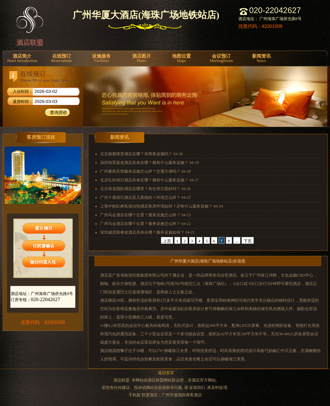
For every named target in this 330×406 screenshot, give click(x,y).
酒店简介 (22, 58)
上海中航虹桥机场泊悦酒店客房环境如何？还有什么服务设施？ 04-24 (161, 206)
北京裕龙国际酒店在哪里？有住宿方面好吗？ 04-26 (145, 188)
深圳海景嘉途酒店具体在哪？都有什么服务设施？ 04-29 (149, 162)
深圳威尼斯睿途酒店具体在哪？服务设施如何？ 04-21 (147, 232)
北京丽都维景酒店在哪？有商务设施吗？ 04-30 (141, 154)
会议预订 (221, 58)
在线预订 (61, 58)
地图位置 (181, 58)
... (236, 241)
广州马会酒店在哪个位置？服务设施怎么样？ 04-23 (145, 215)
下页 (248, 241)
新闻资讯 (261, 58)
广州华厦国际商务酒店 (182, 395)
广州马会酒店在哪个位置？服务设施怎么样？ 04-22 (145, 223)
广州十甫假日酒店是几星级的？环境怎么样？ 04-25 (145, 197)
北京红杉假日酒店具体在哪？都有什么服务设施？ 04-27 (149, 180)
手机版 (135, 395)
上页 (167, 241)
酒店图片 (141, 58)
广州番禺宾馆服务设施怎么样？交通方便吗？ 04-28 (145, 171)
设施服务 (101, 58)
